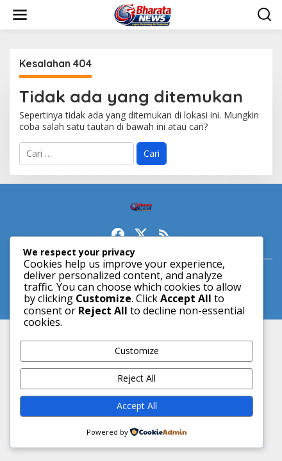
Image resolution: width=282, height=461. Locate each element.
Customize (137, 350)
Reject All (136, 378)
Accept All (137, 406)
